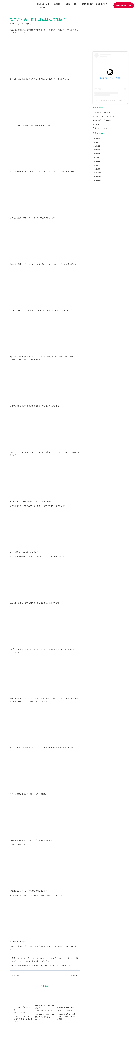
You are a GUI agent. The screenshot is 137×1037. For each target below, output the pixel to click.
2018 (95, 166)
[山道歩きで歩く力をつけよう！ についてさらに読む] (44, 996)
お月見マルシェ (16, 958)
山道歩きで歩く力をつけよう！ (105, 116)
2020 (95, 159)
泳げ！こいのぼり (99, 127)
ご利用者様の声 (87, 4)
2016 (95, 173)
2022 (95, 151)
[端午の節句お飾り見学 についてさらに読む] (66, 997)
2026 (95, 137)
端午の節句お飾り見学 (65, 1007)
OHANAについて (44, 3)
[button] (123, 5)
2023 (95, 148)
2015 (95, 177)
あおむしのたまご (99, 123)
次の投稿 (74, 974)
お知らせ (16, 1012)
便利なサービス (72, 3)
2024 (95, 144)
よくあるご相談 (101, 4)
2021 (95, 155)
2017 (95, 169)
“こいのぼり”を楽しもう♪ (103, 112)
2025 (95, 141)
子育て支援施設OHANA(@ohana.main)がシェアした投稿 (115, 100)
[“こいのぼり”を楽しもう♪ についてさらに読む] (23, 997)
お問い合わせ (41, 7)
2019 (95, 162)
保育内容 (58, 3)
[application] (50, 3)
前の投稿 (14, 974)
